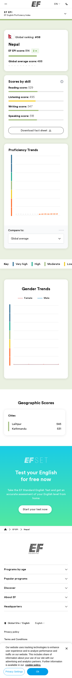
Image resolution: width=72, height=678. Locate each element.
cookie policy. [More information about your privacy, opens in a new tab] (33, 665)
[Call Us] (66, 4)
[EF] (36, 4)
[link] (17, 14)
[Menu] (65, 13)
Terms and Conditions (15, 639)
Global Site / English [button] (17, 623)
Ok (37, 671)
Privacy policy (11, 631)
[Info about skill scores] (62, 81)
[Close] (66, 648)
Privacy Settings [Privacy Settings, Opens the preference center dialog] (14, 671)
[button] (5, 4)
